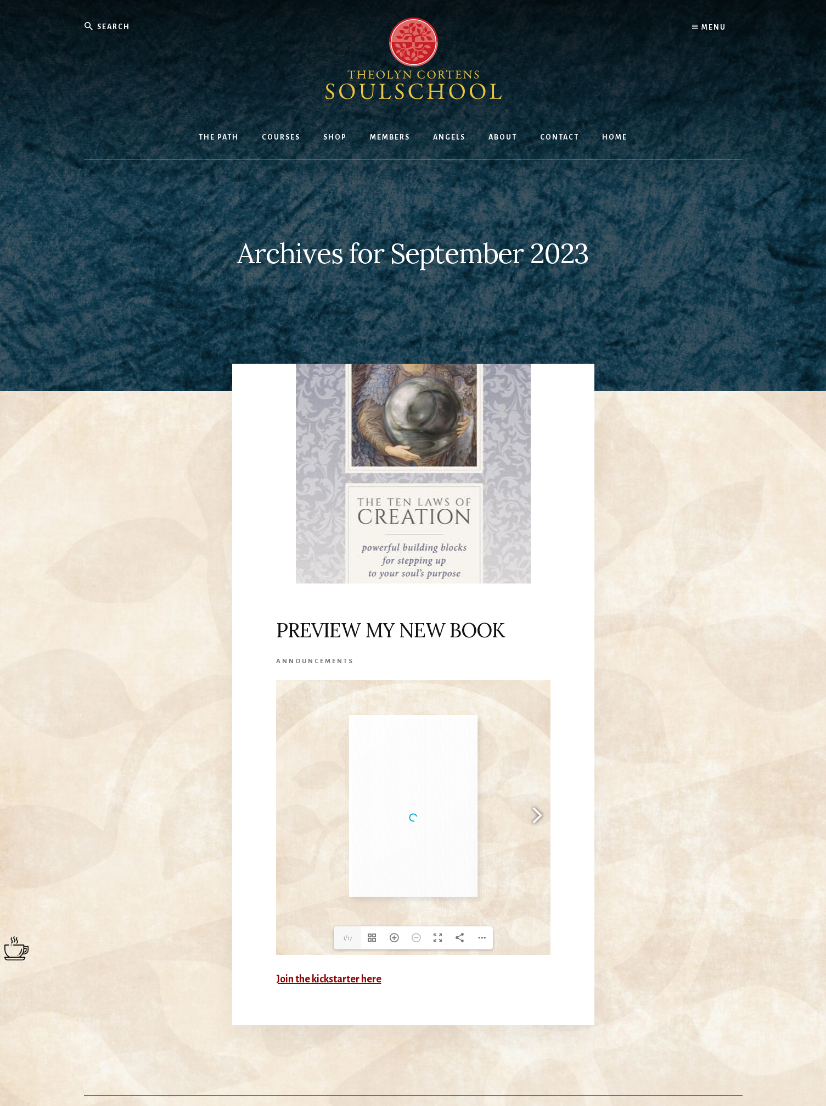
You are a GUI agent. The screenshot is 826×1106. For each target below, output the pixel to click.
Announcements (315, 661)
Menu (709, 27)
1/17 (347, 938)
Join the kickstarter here (328, 979)
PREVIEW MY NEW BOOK (390, 630)
